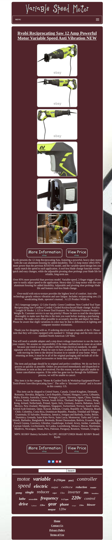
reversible (33, 499)
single (29, 492)
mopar (52, 509)
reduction (81, 487)
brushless (95, 493)
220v (76, 497)
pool (71, 480)
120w (62, 509)
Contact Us (57, 525)
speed (24, 486)
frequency (49, 498)
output (54, 487)
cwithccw (67, 487)
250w (81, 505)
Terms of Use (57, 534)
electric (41, 486)
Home (57, 521)
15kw (62, 493)
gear (52, 503)
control (89, 498)
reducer (43, 492)
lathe (22, 498)
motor (23, 479)
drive (23, 503)
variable (42, 479)
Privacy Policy (57, 530)
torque (74, 506)
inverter (74, 492)
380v (86, 492)
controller (87, 479)
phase (64, 504)
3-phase (34, 506)
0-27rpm (64, 499)
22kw (42, 505)
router (93, 487)
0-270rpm (59, 480)
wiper (54, 493)
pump (19, 492)
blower (91, 504)
